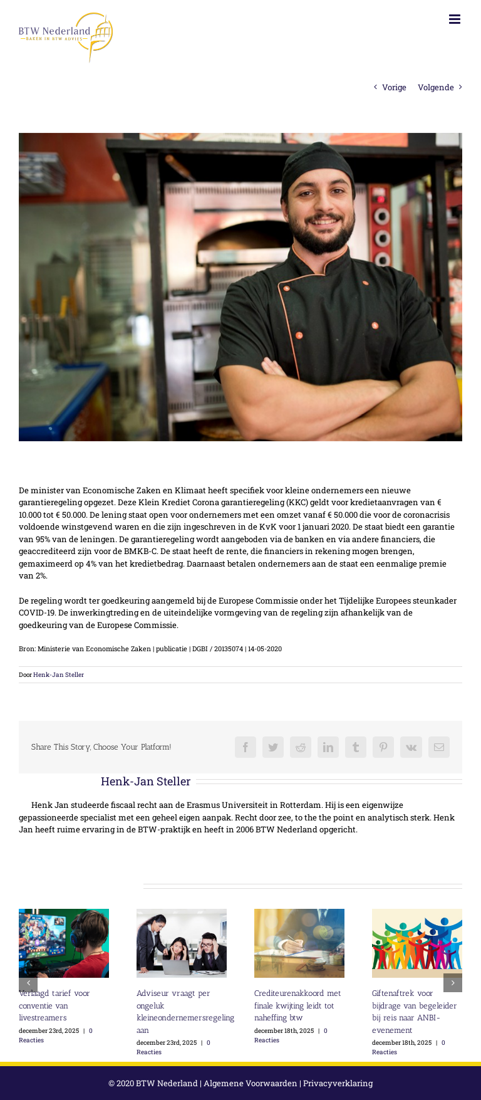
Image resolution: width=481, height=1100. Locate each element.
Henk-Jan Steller (58, 675)
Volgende (436, 87)
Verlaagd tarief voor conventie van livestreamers (54, 1005)
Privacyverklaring (338, 1083)
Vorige (394, 87)
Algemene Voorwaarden (250, 1083)
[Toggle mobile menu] (455, 19)
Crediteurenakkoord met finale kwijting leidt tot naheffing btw (297, 1005)
